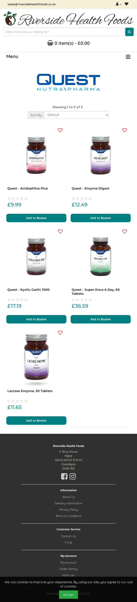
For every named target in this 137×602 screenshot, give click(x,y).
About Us (68, 497)
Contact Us (68, 536)
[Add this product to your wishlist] (60, 130)
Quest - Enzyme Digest (90, 188)
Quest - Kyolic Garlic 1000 (28, 290)
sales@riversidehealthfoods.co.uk (32, 4)
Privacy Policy (68, 509)
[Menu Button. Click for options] (128, 57)
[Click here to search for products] (129, 32)
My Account (68, 562)
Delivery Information (68, 503)
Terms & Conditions (68, 516)
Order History (68, 569)
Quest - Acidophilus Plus (27, 188)
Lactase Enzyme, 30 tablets (29, 391)
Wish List (68, 575)
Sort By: (36, 115)
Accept (68, 595)
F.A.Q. (69, 542)
